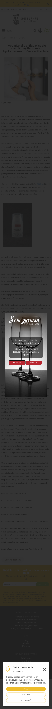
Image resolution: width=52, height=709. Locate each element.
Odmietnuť (26, 700)
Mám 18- (33, 362)
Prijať (26, 689)
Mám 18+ (17, 362)
